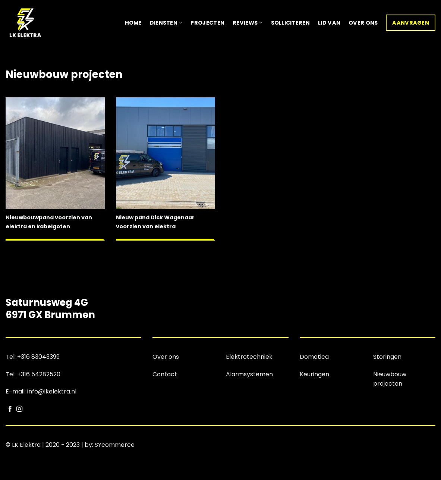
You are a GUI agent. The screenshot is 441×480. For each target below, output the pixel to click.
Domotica (314, 356)
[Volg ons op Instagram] (19, 409)
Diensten (166, 22)
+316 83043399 (38, 356)
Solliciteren (290, 22)
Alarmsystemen (249, 374)
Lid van (329, 22)
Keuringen (314, 374)
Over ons (363, 22)
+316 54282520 (38, 374)
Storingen (387, 356)
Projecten (207, 22)
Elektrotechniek (249, 356)
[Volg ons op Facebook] (10, 409)
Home (133, 22)
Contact (164, 374)
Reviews (248, 22)
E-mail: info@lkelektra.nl (41, 391)
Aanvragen (410, 22)
